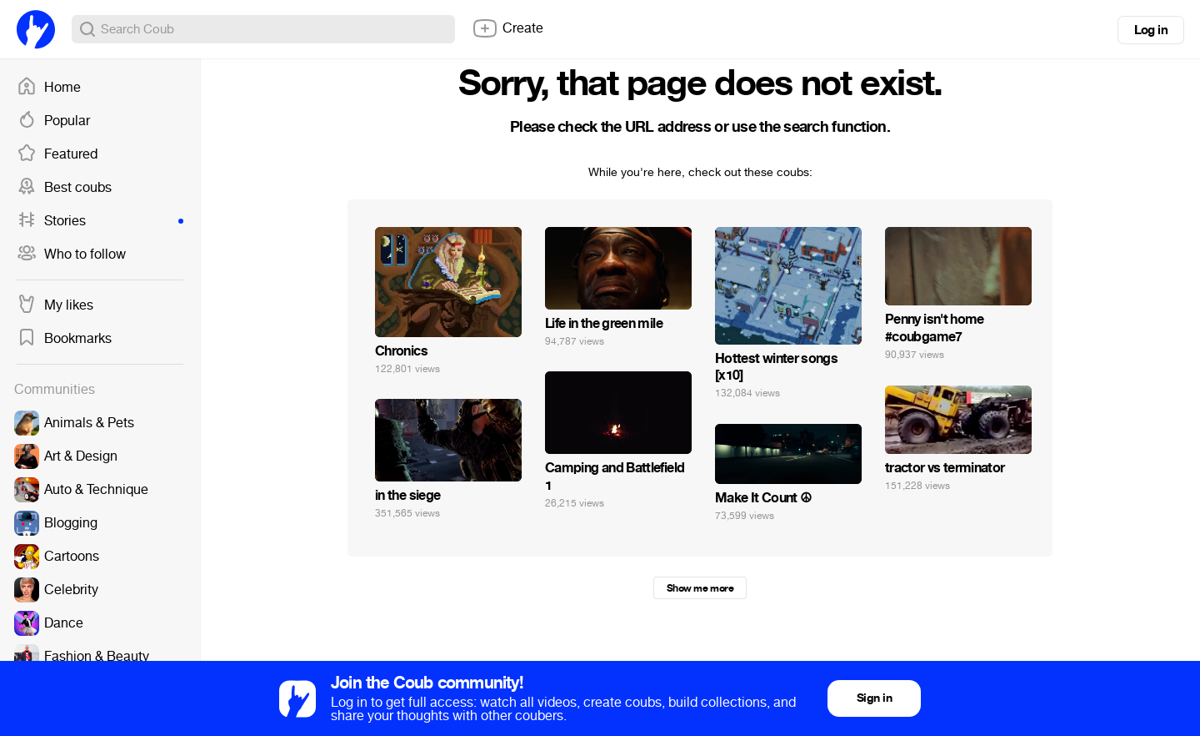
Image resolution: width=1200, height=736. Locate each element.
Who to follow (71, 254)
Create (507, 28)
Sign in (874, 698)
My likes (55, 305)
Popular (53, 121)
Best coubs (64, 187)
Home (49, 87)
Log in (1151, 30)
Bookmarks (64, 338)
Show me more (700, 588)
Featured (57, 154)
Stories (100, 221)
